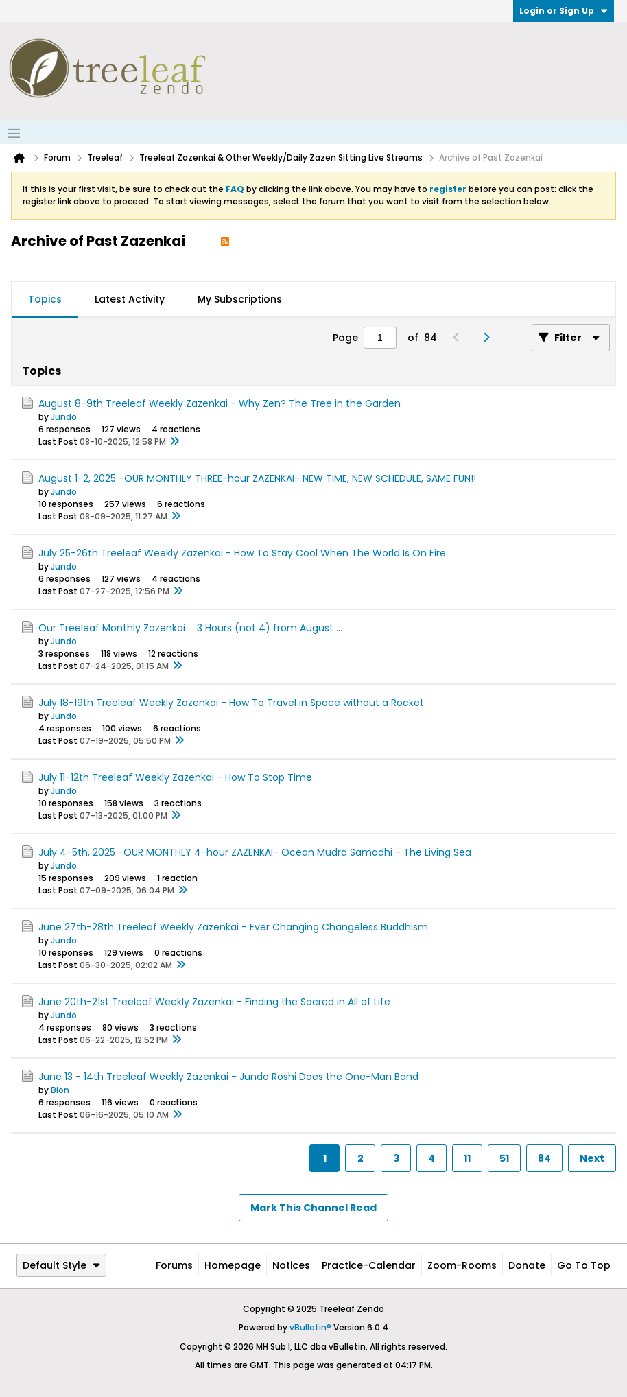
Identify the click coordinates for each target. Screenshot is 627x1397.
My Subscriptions (240, 299)
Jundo (64, 417)
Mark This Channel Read (313, 1207)
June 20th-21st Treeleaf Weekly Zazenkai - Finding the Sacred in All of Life (214, 1002)
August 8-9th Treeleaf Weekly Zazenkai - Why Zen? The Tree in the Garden (219, 403)
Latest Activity (130, 299)
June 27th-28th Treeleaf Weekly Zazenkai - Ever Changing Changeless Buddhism (233, 927)
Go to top (584, 1265)
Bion (60, 1090)
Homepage (232, 1265)
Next (592, 1158)
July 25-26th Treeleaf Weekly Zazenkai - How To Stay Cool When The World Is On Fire (242, 553)
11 (467, 1158)
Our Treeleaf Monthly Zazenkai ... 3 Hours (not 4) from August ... (190, 628)
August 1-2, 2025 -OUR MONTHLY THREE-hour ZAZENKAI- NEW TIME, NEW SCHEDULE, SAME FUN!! (257, 478)
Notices (291, 1265)
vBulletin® (310, 1327)
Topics (45, 299)
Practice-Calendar (369, 1265)
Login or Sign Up (563, 10)
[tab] (45, 300)
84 (544, 1158)
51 (504, 1158)
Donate (526, 1265)
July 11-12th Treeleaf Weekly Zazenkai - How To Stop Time (175, 777)
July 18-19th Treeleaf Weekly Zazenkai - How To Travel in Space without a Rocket (231, 702)
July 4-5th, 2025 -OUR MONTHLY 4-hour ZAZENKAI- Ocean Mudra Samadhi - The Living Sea (254, 852)
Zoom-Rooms (462, 1265)
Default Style (61, 1265)
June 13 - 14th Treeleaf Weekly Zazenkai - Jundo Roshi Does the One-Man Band (228, 1076)
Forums (174, 1265)
